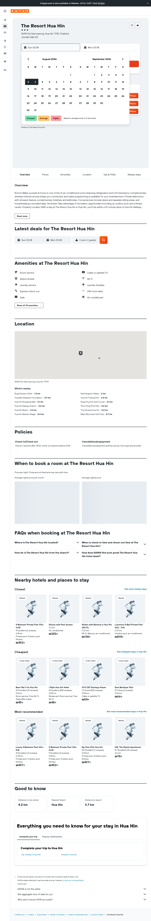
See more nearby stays (136, 589)
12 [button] (49, 88)
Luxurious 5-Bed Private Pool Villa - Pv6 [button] (129, 626)
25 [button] (42, 103)
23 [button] (28, 103)
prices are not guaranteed (73, 880)
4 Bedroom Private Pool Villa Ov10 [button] (29, 626)
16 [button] (28, 96)
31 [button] (35, 110)
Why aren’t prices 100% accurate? (82, 899)
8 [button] (70, 81)
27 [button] (56, 103)
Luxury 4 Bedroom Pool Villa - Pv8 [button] (30, 748)
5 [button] (49, 81)
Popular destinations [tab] (52, 836)
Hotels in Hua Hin (69, 854)
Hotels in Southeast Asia (78, 914)
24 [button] (35, 103)
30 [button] (28, 110)
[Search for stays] (5, 26)
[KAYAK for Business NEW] (5, 53)
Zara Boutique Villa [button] (124, 687)
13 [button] (56, 88)
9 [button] (28, 88)
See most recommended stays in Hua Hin (127, 711)
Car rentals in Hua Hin (31, 854)
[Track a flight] (5, 47)
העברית (101, 3)
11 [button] (42, 88)
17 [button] (35, 96)
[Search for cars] (5, 32)
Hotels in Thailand (57, 914)
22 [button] (70, 96)
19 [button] (49, 96)
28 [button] (63, 103)
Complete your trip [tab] (28, 836)
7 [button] (63, 81)
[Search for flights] (5, 20)
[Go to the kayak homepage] (20, 11)
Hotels (31, 914)
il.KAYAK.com (20, 914)
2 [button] (28, 81)
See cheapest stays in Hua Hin (132, 651)
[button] (148, 3)
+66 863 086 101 (29, 37)
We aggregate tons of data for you (82, 894)
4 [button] (42, 81)
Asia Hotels (41, 914)
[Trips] (5, 61)
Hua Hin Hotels (97, 914)
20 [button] (56, 96)
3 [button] (35, 81)
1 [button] (70, 74)
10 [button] (35, 88)
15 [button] (71, 88)
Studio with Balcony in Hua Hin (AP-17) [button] (97, 626)
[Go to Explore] (5, 41)
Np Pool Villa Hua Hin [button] (92, 747)
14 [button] (64, 88)
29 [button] (70, 103)
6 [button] (56, 81)
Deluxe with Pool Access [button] (61, 624)
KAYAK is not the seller (82, 889)
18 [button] (42, 96)
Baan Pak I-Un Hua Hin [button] (27, 687)
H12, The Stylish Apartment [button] (128, 747)
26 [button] (49, 103)
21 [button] (64, 96)
